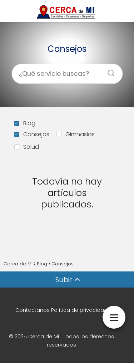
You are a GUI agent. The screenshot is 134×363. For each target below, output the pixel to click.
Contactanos (32, 310)
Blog (24, 123)
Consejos (31, 134)
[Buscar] (108, 71)
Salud (26, 147)
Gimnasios (75, 134)
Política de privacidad (79, 310)
